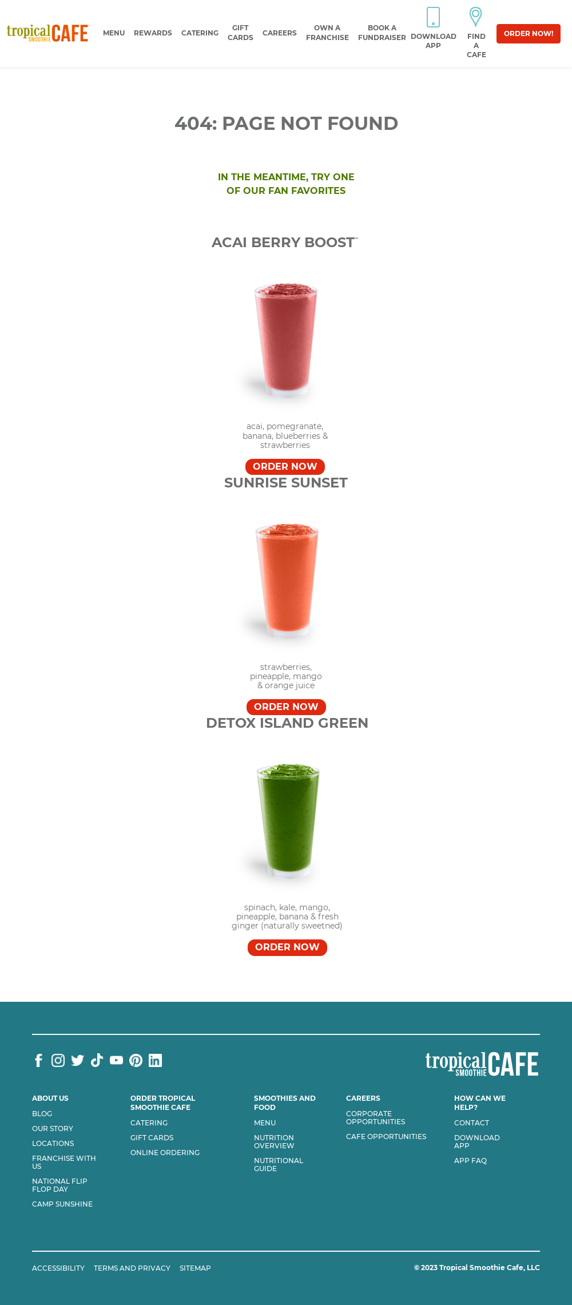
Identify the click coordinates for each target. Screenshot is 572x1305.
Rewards (153, 33)
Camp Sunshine (62, 1204)
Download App (477, 1142)
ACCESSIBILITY (58, 1268)
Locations (53, 1144)
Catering (200, 33)
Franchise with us (64, 1163)
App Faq (470, 1161)
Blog (42, 1114)
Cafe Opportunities (386, 1137)
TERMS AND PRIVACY (132, 1268)
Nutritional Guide (278, 1165)
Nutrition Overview (274, 1142)
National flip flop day (60, 1185)
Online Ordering (165, 1153)
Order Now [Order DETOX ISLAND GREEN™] (287, 947)
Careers (280, 33)
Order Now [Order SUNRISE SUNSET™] (286, 706)
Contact (471, 1123)
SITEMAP (195, 1268)
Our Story (52, 1129)
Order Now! (528, 33)
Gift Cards (151, 1138)
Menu (114, 33)
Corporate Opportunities (375, 1118)
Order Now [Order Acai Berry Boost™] (285, 466)
